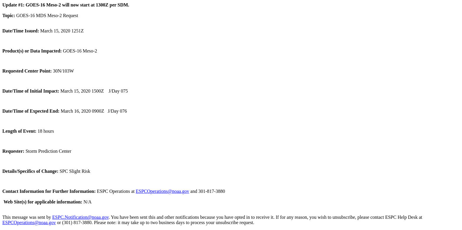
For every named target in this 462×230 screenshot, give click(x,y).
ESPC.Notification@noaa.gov (80, 217)
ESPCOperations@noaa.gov (162, 191)
